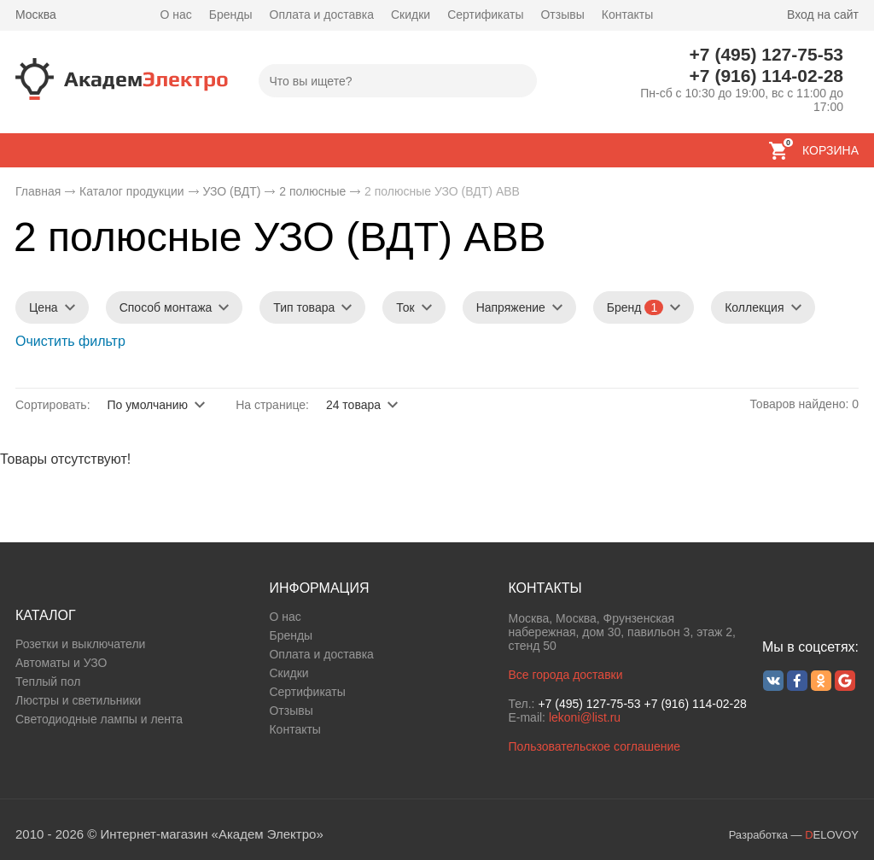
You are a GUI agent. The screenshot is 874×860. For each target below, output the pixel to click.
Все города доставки (565, 675)
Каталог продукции (131, 191)
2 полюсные (312, 191)
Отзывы (562, 14)
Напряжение (510, 307)
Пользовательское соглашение (594, 746)
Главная (38, 191)
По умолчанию (147, 405)
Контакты (627, 14)
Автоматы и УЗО (61, 663)
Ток (405, 307)
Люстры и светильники (78, 700)
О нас (176, 14)
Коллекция (754, 307)
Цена (43, 307)
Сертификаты (485, 14)
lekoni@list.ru (585, 717)
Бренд (635, 307)
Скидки (410, 14)
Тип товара (304, 307)
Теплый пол (47, 681)
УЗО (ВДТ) (231, 191)
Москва (35, 14)
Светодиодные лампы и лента (99, 719)
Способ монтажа (166, 307)
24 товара (353, 405)
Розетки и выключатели (80, 644)
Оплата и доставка (322, 14)
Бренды (231, 14)
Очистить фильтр (70, 341)
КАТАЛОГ (45, 615)
